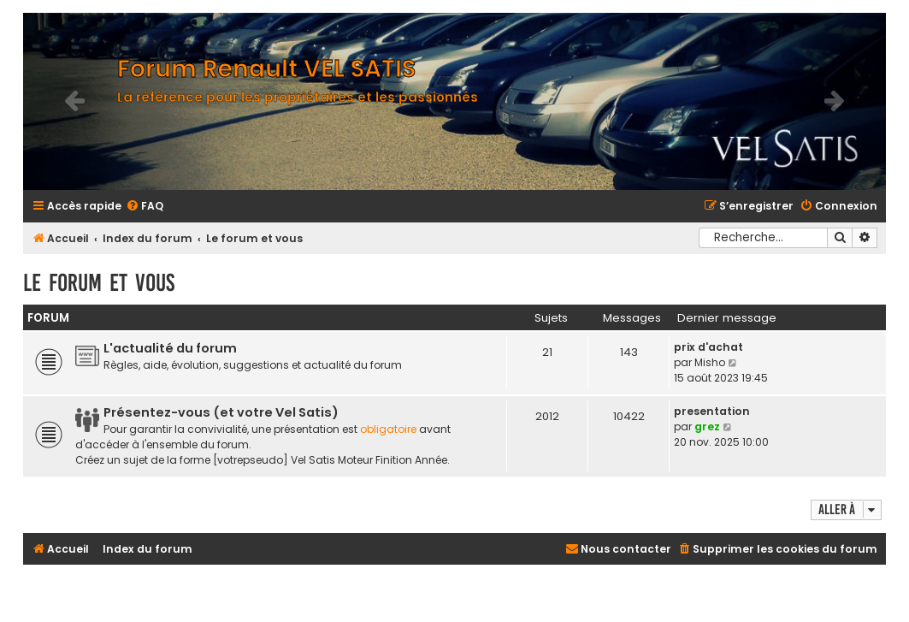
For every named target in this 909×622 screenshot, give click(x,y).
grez (707, 426)
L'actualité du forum (170, 348)
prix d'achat (708, 347)
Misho (709, 362)
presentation (712, 411)
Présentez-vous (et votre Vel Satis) (221, 412)
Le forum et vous (98, 283)
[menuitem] (144, 206)
